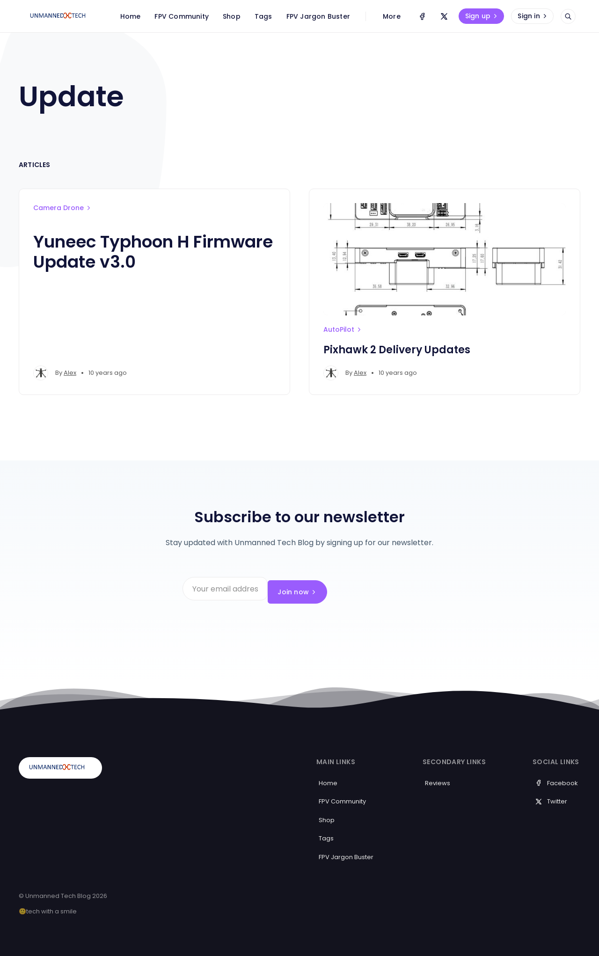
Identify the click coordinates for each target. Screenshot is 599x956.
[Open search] (568, 16)
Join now (387, 588)
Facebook (556, 776)
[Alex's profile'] (40, 372)
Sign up (482, 16)
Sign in (533, 16)
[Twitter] (444, 16)
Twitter (551, 794)
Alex (70, 372)
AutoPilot (343, 329)
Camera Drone (62, 207)
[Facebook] (422, 16)
